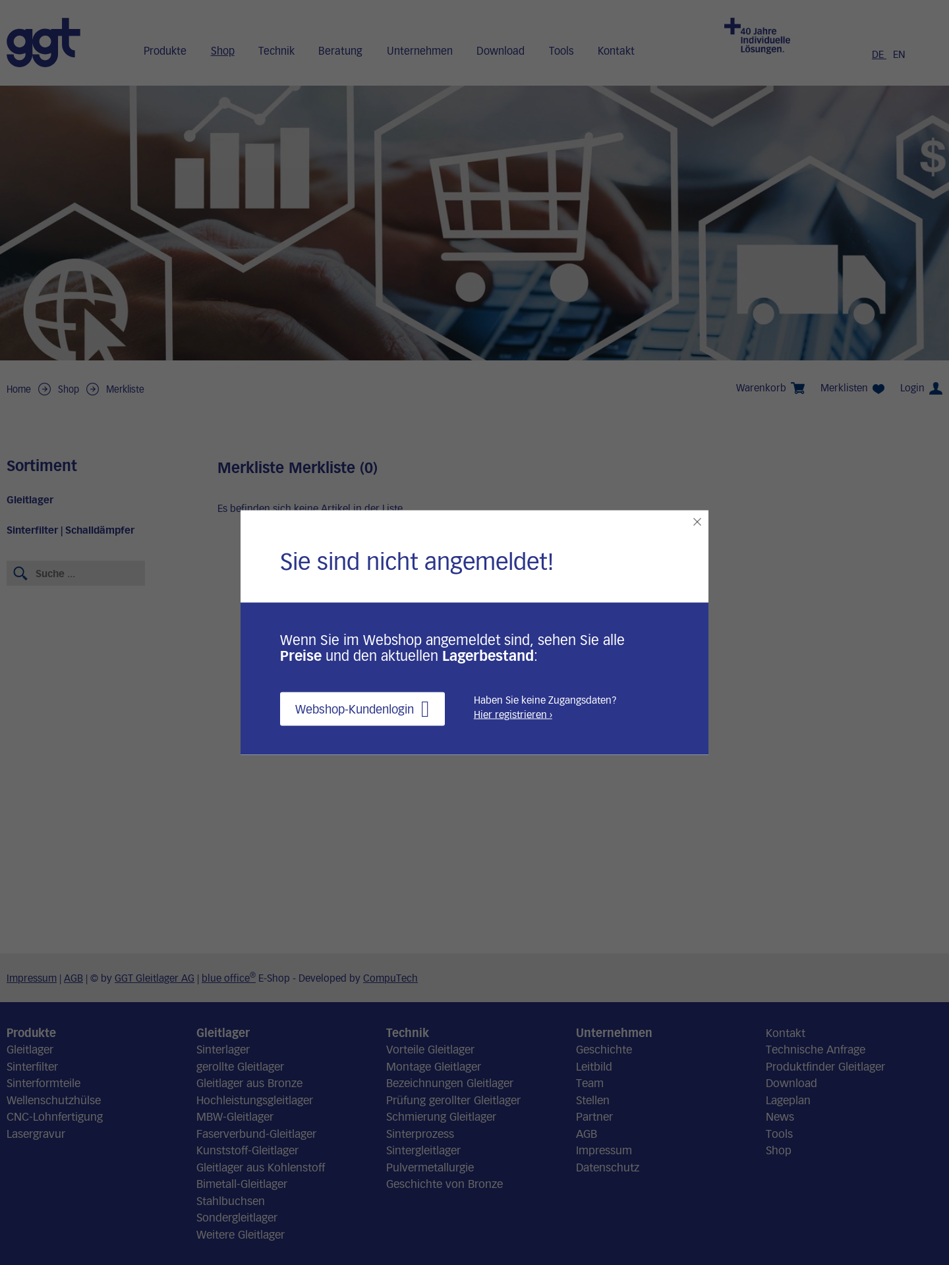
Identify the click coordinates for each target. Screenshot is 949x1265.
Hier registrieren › (513, 714)
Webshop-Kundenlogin (362, 709)
